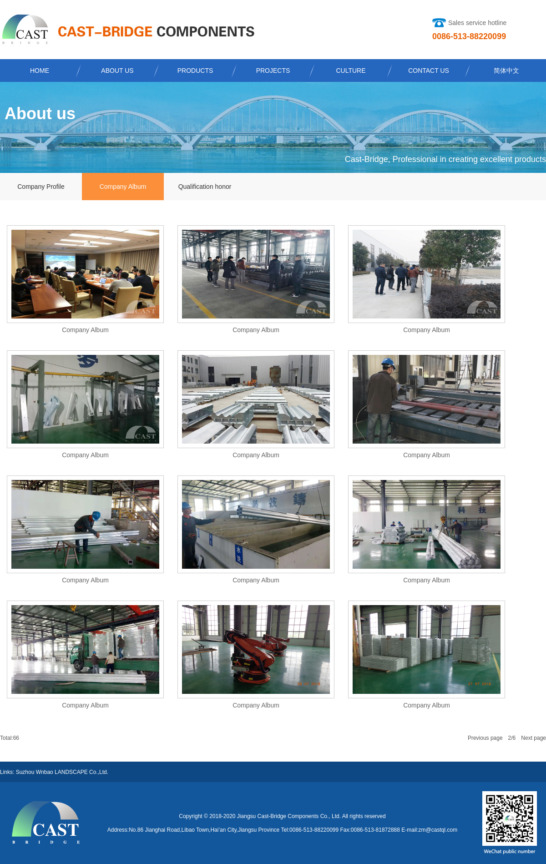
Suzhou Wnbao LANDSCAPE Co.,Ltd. (62, 772)
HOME (39, 70)
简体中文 (506, 70)
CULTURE (350, 70)
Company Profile (41, 186)
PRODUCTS (195, 70)
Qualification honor (205, 186)
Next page (533, 738)
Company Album (123, 186)
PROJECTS (273, 70)
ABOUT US (117, 70)
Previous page (485, 738)
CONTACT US (428, 70)
